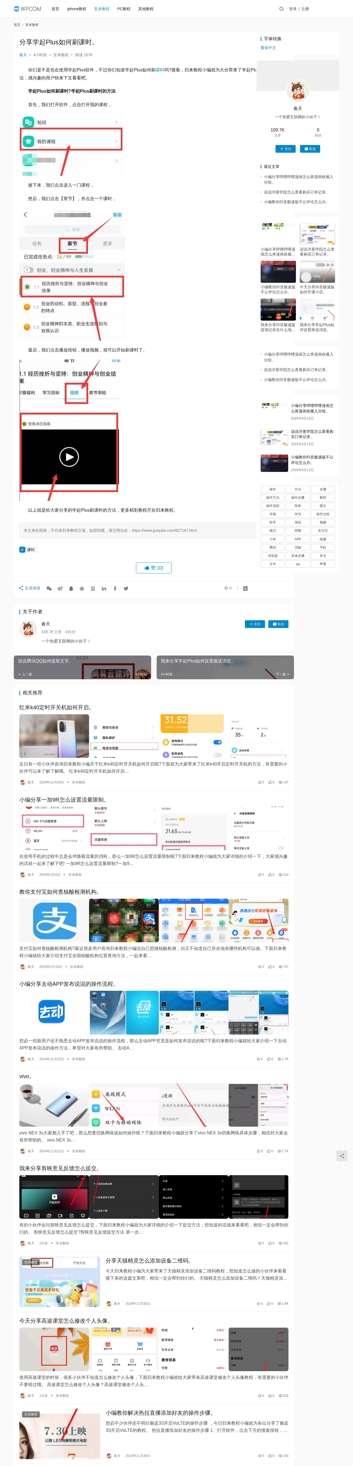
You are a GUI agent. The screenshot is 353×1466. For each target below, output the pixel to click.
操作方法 (272, 498)
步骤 (323, 489)
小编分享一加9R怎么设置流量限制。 (64, 793)
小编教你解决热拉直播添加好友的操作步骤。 (148, 1353)
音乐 (323, 556)
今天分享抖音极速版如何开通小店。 (317, 289)
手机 (323, 547)
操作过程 (323, 514)
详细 (272, 514)
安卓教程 (104, 9)
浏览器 (273, 556)
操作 (272, 489)
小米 (272, 539)
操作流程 (272, 506)
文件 (272, 564)
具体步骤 (297, 556)
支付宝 (323, 531)
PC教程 (126, 9)
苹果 (323, 564)
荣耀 (298, 531)
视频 (323, 522)
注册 (311, 9)
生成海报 (30, 590)
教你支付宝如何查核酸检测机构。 (60, 877)
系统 (298, 522)
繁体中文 (268, 47)
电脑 (323, 539)
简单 (298, 506)
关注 (212, 624)
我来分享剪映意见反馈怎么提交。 (60, 1130)
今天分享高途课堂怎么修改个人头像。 (66, 1268)
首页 (58, 9)
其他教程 (148, 9)
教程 (323, 498)
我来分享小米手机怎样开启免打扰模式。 (69, 1406)
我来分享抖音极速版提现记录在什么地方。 (278, 327)
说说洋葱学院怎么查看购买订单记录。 (297, 192)
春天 (23, 55)
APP (298, 539)
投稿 (329, 9)
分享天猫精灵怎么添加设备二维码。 (137, 1215)
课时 (160, 70)
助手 (272, 522)
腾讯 (272, 547)
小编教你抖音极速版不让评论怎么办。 (297, 202)
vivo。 (27, 1046)
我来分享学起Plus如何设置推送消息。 (317, 327)
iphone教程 (79, 9)
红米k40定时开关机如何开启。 (56, 708)
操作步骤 (297, 498)
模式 (272, 531)
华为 (298, 514)
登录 (299, 9)
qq (297, 564)
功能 (298, 547)
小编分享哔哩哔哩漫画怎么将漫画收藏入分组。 (278, 252)
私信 (235, 624)
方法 (298, 489)
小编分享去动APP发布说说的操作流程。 (69, 961)
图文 (323, 506)
